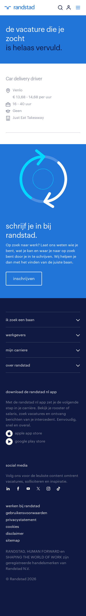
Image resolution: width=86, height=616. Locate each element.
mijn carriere (17, 350)
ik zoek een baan (20, 319)
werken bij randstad (23, 506)
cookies (12, 526)
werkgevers (16, 335)
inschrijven (24, 278)
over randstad (18, 365)
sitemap (13, 540)
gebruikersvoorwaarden (26, 512)
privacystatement (21, 519)
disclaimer (15, 533)
